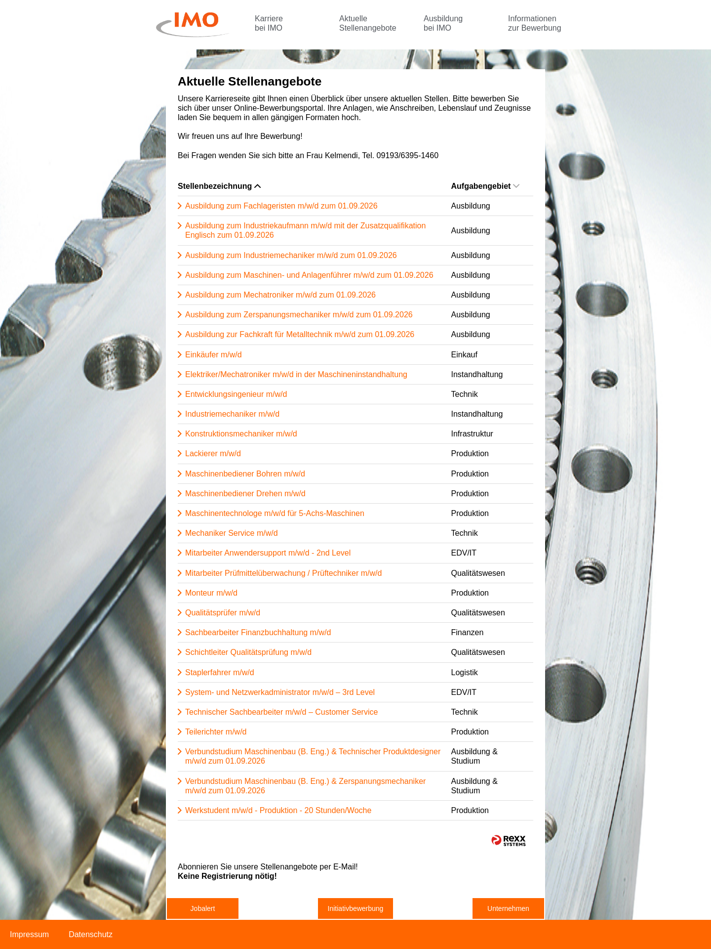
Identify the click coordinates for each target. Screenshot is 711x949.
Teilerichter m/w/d (215, 732)
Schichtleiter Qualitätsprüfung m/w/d (248, 652)
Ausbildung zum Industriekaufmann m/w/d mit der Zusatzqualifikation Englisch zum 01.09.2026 (305, 230)
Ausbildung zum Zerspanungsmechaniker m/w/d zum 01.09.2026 (299, 314)
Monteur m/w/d (211, 593)
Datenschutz (91, 934)
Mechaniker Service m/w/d (231, 533)
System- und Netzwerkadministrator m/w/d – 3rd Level (280, 692)
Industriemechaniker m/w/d (232, 414)
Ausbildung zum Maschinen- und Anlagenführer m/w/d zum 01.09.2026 (309, 275)
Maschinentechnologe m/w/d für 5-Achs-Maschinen (274, 513)
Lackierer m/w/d (213, 453)
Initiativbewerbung (356, 908)
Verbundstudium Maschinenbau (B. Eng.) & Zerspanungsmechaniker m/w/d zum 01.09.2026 (305, 786)
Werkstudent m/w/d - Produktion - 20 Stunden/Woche (278, 810)
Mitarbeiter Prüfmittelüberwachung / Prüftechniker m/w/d (283, 573)
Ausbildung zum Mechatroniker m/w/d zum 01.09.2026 (280, 295)
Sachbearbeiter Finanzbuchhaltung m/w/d (258, 632)
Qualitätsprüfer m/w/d (222, 612)
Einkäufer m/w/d (213, 354)
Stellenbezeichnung (219, 186)
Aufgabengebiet (485, 186)
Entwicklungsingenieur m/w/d (236, 394)
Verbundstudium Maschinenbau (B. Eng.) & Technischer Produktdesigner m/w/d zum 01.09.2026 (312, 756)
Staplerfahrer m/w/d (219, 672)
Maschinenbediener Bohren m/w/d (245, 474)
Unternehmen (508, 908)
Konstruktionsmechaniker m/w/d (241, 434)
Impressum (29, 934)
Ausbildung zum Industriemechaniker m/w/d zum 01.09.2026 (291, 255)
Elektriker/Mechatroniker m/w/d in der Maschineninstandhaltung (296, 374)
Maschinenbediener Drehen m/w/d (245, 493)
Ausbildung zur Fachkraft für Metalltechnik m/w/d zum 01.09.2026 (299, 334)
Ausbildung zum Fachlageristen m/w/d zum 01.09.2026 (281, 206)
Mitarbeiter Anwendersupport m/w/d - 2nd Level (268, 553)
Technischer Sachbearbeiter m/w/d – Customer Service (281, 712)
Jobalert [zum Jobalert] (203, 908)
